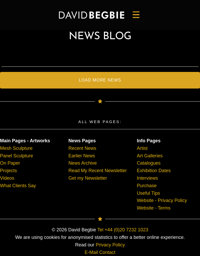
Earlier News (81, 155)
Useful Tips (148, 193)
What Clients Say (18, 185)
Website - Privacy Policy (162, 200)
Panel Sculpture (16, 155)
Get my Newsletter (87, 178)
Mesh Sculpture (16, 148)
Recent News (82, 148)
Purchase (147, 185)
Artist (142, 148)
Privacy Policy (110, 244)
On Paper (10, 163)
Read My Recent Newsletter (97, 170)
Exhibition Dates (154, 170)
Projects (8, 170)
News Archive (82, 163)
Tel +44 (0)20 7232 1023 (122, 229)
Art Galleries (149, 155)
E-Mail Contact (100, 252)
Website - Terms (153, 208)
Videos (7, 178)
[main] (91, 15)
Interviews (147, 178)
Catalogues (148, 163)
